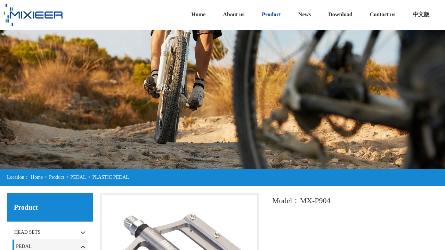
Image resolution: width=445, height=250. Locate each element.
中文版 (421, 14)
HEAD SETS (27, 232)
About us (233, 14)
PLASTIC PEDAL (110, 177)
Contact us (382, 14)
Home (198, 14)
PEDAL (78, 177)
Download (340, 14)
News (304, 14)
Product (271, 14)
